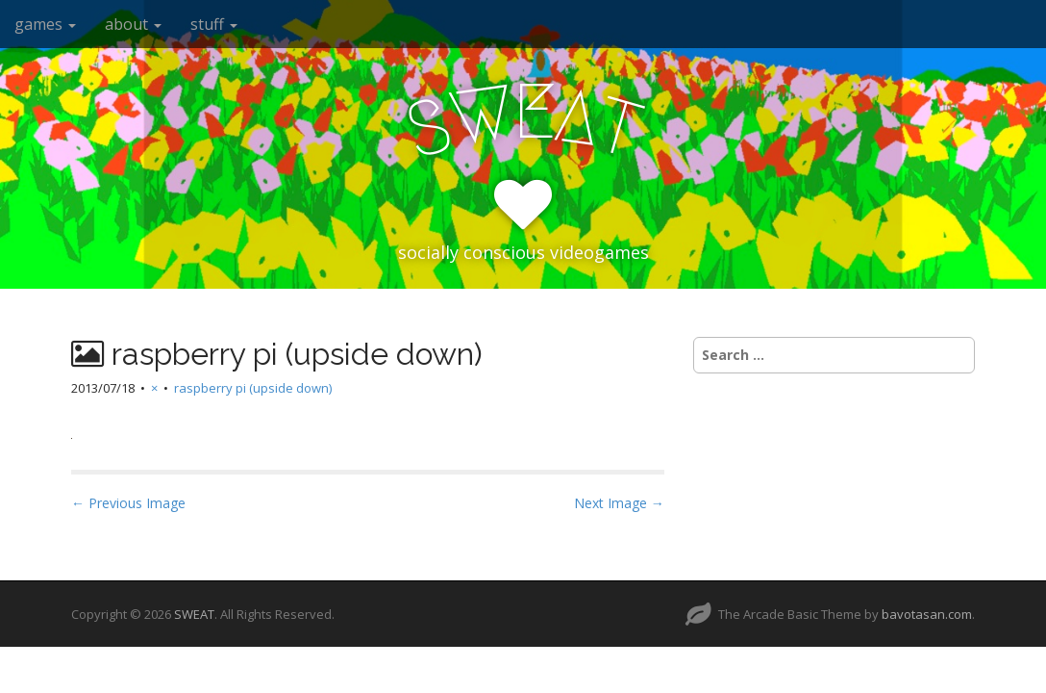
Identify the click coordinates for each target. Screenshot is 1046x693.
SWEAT (194, 614)
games (45, 24)
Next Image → (619, 503)
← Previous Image (128, 503)
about (133, 24)
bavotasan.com (927, 614)
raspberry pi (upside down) (253, 388)
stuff (213, 24)
